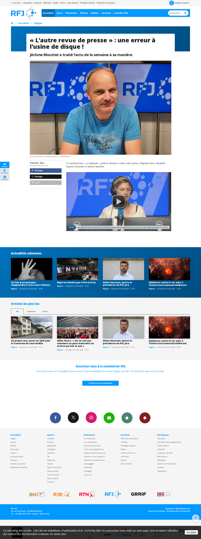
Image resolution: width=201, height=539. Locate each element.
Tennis (50, 464)
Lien (36, 182)
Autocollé (88, 467)
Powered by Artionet (156, 511)
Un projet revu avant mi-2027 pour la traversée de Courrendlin (31, 342)
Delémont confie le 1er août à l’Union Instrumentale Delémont (168, 284)
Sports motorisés (54, 467)
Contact (161, 467)
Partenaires (162, 456)
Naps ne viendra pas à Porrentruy (76, 282)
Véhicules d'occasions (106, 3)
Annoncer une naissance (94, 456)
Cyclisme (51, 453)
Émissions (71, 12)
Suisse (13, 442)
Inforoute (38, 3)
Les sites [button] (15, 3)
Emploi (56, 3)
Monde (13, 446)
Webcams (47, 3)
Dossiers (14, 460)
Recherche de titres (92, 446)
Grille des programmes (94, 449)
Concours (88, 475)
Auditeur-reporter (179, 3)
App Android (144, 417)
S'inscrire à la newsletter (100, 383)
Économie (15, 449)
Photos (84, 12)
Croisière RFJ (121, 12)
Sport (60, 12)
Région (38, 23)
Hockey (50, 442)
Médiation (162, 460)
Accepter (191, 532)
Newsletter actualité (19, 467)
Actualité (48, 12)
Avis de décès (126, 464)
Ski (48, 456)
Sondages (88, 471)
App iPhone (127, 417)
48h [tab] (17, 311)
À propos (161, 438)
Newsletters (109, 417)
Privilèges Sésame (87, 3)
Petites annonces (128, 453)
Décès (62, 3)
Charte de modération (167, 464)
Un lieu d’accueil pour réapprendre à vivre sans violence (30, 284)
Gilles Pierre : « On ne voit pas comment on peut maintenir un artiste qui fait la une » (75, 343)
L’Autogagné (89, 464)
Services (106, 12)
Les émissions (90, 438)
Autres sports (52, 478)
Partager (37, 170)
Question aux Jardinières (94, 460)
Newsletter (162, 471)
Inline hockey (52, 471)
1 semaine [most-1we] (30, 311)
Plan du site (44, 514)
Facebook (55, 417)
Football (50, 438)
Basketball (51, 446)
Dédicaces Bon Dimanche (95, 453)
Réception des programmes (169, 442)
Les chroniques (90, 442)
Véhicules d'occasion (129, 438)
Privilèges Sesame (128, 446)
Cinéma (124, 442)
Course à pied (53, 475)
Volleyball (51, 449)
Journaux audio (17, 456)
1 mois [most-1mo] (45, 311)
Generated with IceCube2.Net (178, 511)
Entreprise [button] (27, 3)
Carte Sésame (72, 3)
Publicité (161, 449)
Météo (123, 449)
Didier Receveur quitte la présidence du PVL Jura (117, 284)
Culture (14, 453)
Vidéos (94, 12)
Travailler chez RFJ (165, 453)
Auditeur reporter (18, 464)
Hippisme (51, 460)
